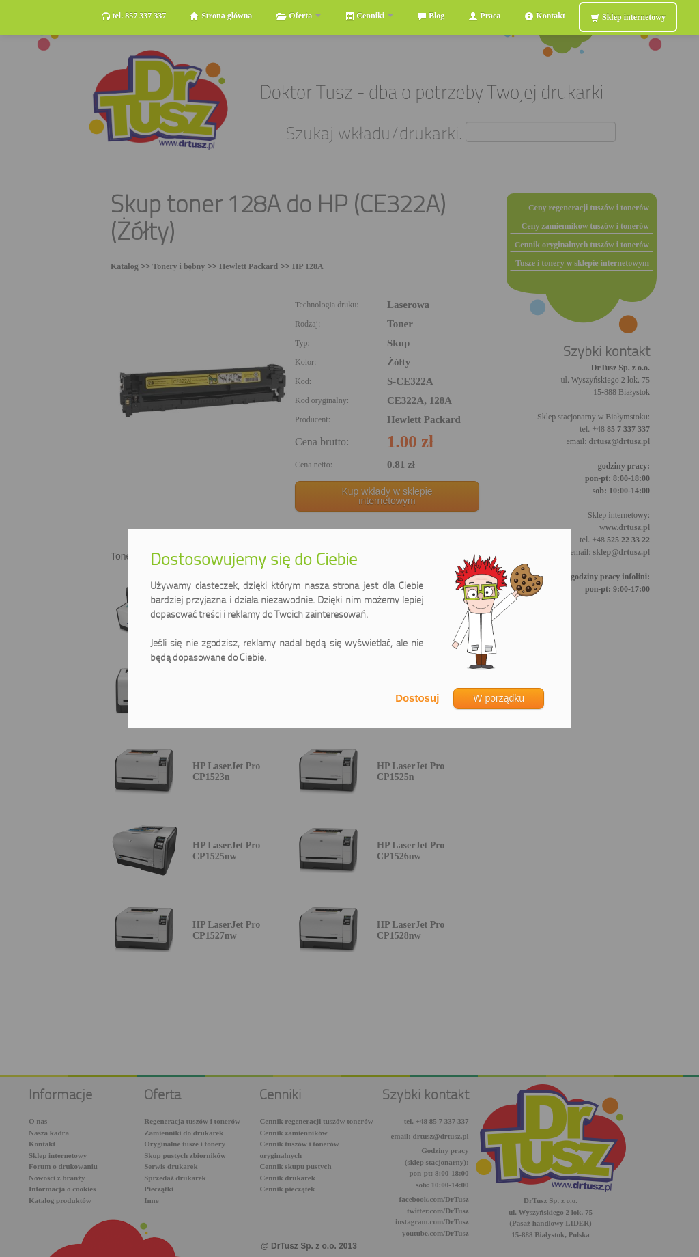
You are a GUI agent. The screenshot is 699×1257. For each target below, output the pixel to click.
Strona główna (221, 16)
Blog (430, 16)
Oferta (298, 16)
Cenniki (369, 16)
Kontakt (544, 16)
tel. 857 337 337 (134, 16)
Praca (484, 16)
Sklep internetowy (628, 17)
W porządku (498, 698)
